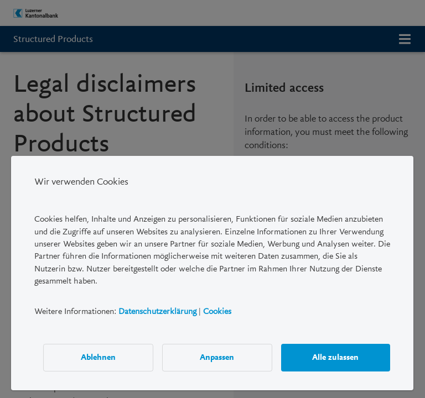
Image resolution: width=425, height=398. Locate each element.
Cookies (217, 311)
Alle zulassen (336, 357)
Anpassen (217, 357)
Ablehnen (98, 357)
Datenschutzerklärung (157, 311)
